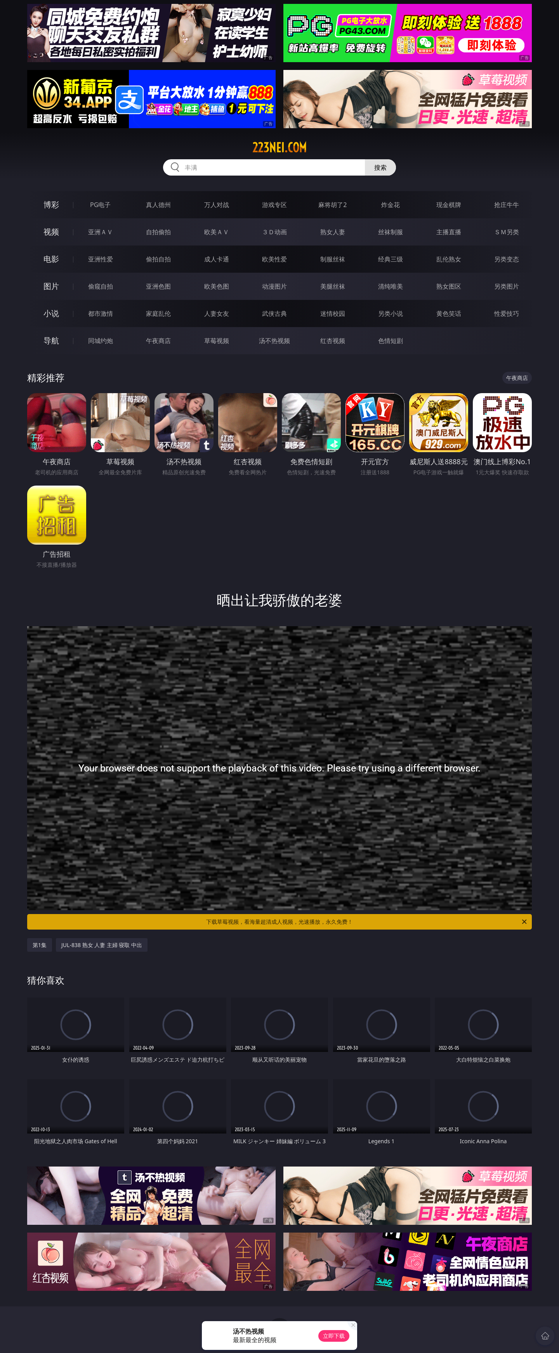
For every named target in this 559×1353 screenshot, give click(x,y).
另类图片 (506, 286)
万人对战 (216, 204)
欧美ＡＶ (216, 232)
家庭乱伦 (158, 313)
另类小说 (390, 313)
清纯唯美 (390, 286)
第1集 (40, 945)
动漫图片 (274, 286)
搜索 (380, 167)
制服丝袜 (332, 259)
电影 (51, 259)
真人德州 (158, 204)
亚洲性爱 (100, 259)
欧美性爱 (274, 259)
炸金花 (390, 204)
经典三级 (390, 259)
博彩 (51, 204)
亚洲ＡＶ (100, 232)
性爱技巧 (506, 313)
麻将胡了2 (332, 204)
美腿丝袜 (332, 286)
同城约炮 (100, 340)
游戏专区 (274, 204)
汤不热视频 (274, 340)
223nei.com (279, 147)
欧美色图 (216, 286)
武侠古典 (274, 313)
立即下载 (334, 1335)
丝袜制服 (390, 232)
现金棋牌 (448, 204)
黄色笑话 (448, 313)
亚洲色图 (158, 286)
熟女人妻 (332, 232)
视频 (51, 231)
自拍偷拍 (158, 232)
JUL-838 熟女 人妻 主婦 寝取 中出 (101, 945)
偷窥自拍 (100, 286)
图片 (51, 286)
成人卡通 (216, 259)
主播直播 (448, 232)
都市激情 (100, 313)
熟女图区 (448, 286)
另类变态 (506, 259)
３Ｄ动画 (274, 232)
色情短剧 (390, 340)
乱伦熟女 (448, 259)
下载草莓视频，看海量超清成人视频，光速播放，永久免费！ (367, 921)
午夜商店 (158, 340)
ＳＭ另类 (506, 232)
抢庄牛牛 (506, 204)
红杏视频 (332, 340)
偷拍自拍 (158, 259)
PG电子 (100, 204)
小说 (51, 313)
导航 (51, 340)
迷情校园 (332, 313)
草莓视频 (216, 340)
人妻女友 (216, 313)
